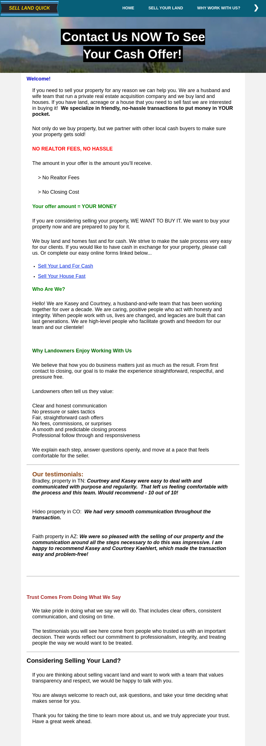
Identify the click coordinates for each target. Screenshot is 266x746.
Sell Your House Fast (61, 276)
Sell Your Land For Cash (65, 266)
